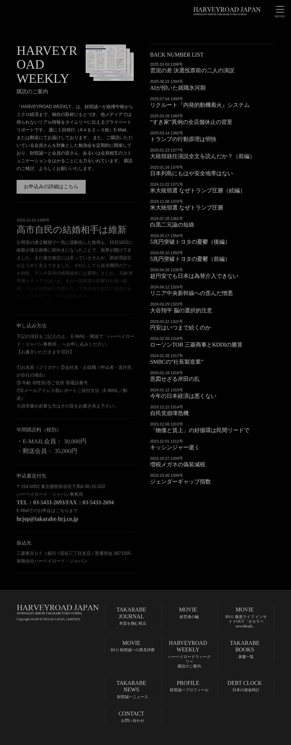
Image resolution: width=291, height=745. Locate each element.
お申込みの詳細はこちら (51, 186)
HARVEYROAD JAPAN (227, 11)
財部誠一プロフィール (188, 686)
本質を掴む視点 (131, 616)
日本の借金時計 (245, 686)
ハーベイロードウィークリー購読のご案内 (189, 654)
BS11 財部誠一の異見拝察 (132, 646)
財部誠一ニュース (131, 689)
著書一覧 (245, 649)
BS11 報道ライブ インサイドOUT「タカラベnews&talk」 (245, 617)
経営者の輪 (188, 612)
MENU (280, 11)
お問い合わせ (131, 716)
